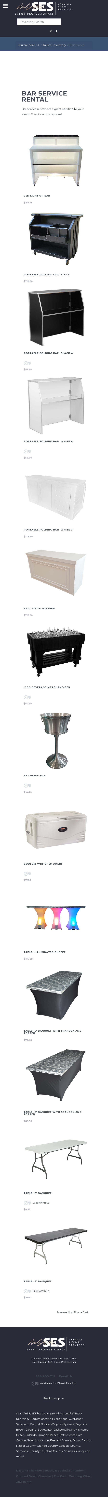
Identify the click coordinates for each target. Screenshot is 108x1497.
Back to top (54, 1398)
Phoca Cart (80, 1312)
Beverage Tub (34, 775)
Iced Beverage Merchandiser (47, 687)
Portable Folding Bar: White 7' (48, 529)
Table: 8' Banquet (38, 1281)
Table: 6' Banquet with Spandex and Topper (53, 1031)
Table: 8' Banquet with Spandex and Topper (53, 1113)
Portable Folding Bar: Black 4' (49, 353)
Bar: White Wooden (39, 608)
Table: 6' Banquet (38, 1193)
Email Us (66, 1376)
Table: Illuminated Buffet (45, 952)
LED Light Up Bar (37, 195)
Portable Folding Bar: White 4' (49, 441)
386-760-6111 (45, 1376)
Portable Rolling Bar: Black (47, 274)
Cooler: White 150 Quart (43, 863)
